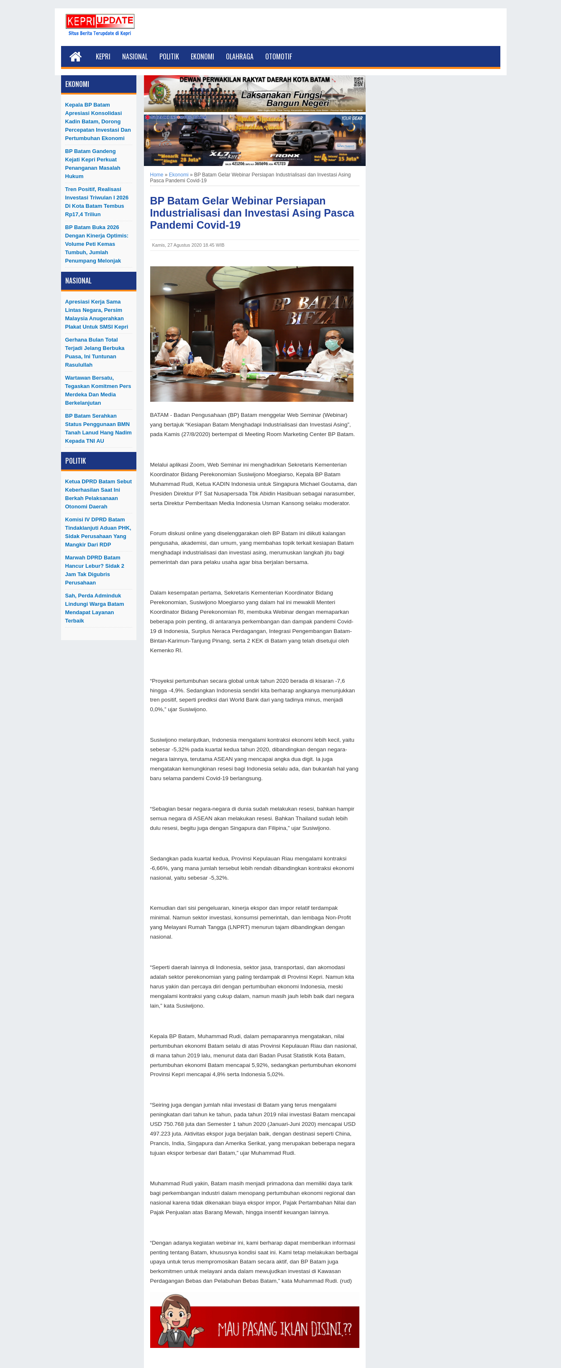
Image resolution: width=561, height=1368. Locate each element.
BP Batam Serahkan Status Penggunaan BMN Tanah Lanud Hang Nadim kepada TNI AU (98, 428)
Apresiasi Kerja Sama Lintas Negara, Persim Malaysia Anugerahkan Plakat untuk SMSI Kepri (96, 314)
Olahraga (240, 56)
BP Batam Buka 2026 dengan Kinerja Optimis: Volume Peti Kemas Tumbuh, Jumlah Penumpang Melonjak (97, 244)
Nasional (135, 56)
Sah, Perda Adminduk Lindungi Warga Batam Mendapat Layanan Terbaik (94, 608)
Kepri (103, 56)
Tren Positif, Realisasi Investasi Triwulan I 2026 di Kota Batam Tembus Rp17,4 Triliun (97, 201)
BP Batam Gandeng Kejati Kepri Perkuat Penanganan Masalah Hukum (92, 163)
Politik (169, 56)
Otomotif (278, 56)
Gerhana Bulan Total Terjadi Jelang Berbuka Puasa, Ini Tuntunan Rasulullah (95, 352)
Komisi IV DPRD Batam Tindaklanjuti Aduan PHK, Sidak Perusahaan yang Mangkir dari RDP (98, 532)
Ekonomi (202, 56)
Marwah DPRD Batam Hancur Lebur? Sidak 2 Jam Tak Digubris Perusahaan (95, 570)
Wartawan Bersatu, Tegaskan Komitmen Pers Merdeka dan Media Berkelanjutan (98, 390)
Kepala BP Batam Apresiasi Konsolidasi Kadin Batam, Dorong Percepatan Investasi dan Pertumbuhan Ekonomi (98, 121)
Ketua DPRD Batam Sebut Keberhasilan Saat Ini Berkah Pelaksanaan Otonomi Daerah (98, 494)
